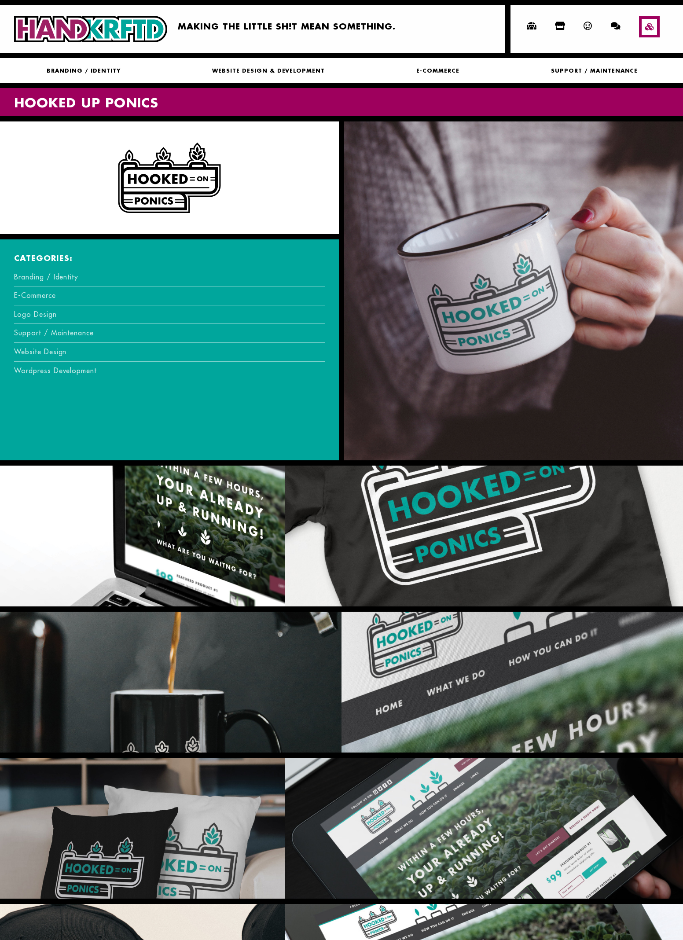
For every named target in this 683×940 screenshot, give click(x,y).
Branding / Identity (83, 71)
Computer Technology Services (513, 914)
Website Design (40, 351)
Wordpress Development (55, 370)
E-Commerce (437, 71)
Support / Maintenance (594, 71)
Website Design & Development (268, 71)
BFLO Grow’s (169, 914)
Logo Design (35, 314)
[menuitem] (82, 70)
